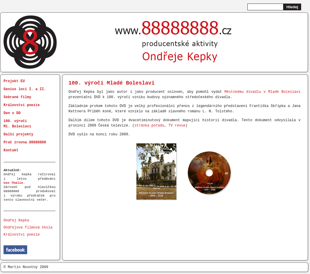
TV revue (176, 125)
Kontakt (11, 150)
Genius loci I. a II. (25, 89)
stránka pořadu (149, 125)
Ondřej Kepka (16, 220)
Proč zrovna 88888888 (25, 142)
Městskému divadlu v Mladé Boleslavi (262, 91)
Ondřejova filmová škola (28, 227)
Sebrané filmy (17, 97)
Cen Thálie (13, 183)
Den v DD (12, 113)
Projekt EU (14, 81)
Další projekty (18, 134)
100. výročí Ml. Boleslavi (17, 124)
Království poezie (22, 105)
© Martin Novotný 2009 (26, 267)
